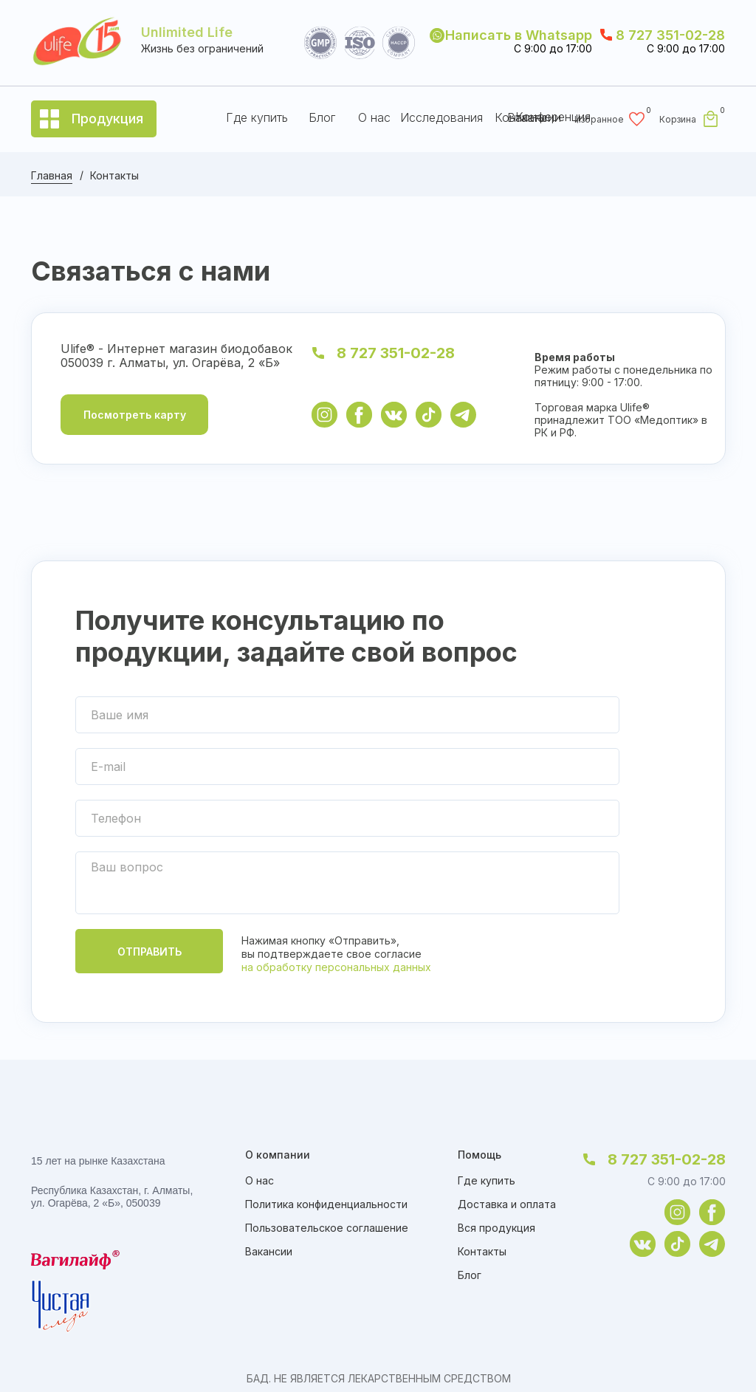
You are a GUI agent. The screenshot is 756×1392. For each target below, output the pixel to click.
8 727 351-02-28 (670, 35)
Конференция (553, 116)
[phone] (347, 818)
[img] (324, 415)
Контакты (482, 1251)
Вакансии (268, 1251)
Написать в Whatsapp (518, 35)
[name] (347, 714)
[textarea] (347, 882)
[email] (347, 766)
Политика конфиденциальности (326, 1204)
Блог (322, 117)
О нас (374, 117)
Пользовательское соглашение (326, 1227)
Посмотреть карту (134, 414)
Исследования (441, 117)
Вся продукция (496, 1227)
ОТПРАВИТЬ (149, 951)
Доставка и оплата (507, 1204)
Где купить (257, 117)
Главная (51, 175)
